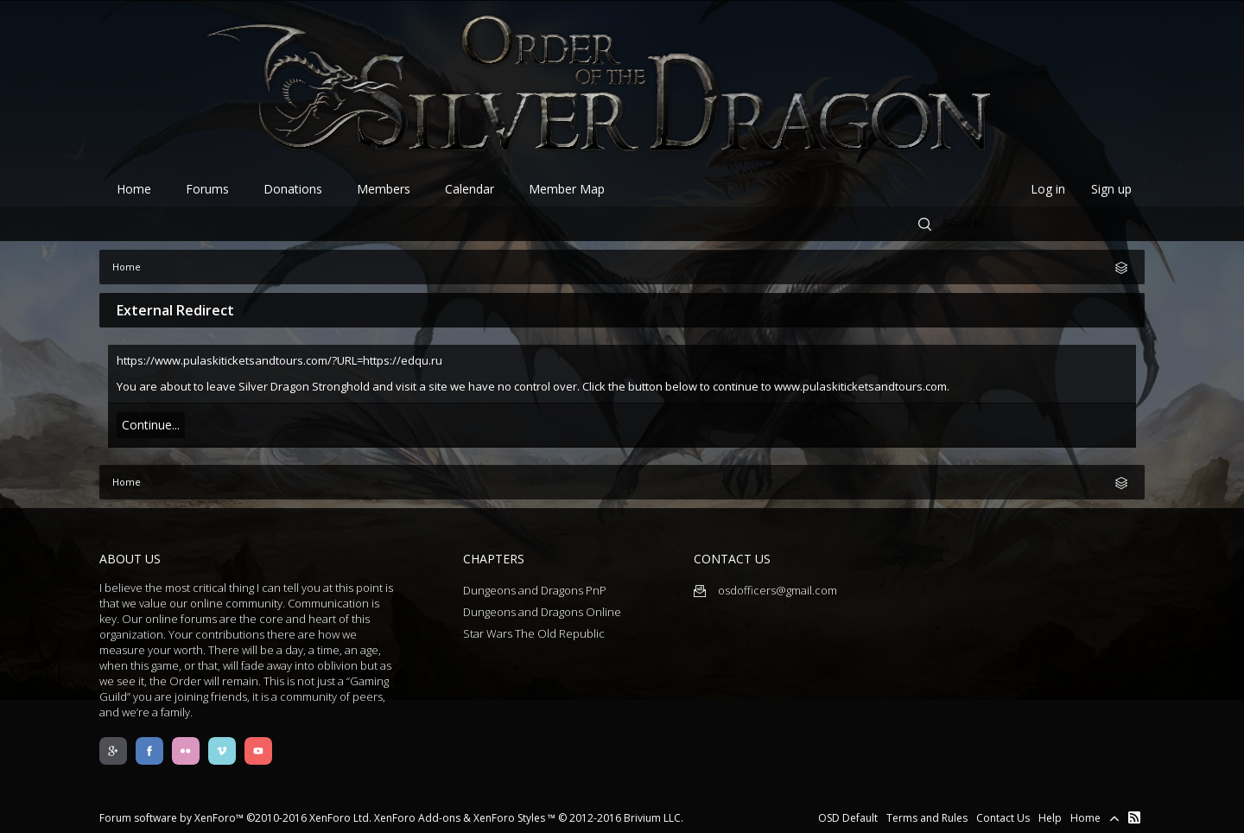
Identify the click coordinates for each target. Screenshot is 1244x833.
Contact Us (1003, 818)
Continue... (151, 424)
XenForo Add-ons (417, 818)
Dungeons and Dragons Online (542, 612)
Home (134, 189)
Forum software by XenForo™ (235, 818)
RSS (1134, 817)
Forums (207, 189)
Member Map (567, 189)
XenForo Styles (509, 818)
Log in (1048, 189)
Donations (292, 189)
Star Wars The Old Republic (534, 633)
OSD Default (848, 818)
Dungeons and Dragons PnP (534, 590)
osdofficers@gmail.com (765, 590)
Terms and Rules (927, 818)
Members (383, 189)
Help (1050, 818)
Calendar (469, 189)
